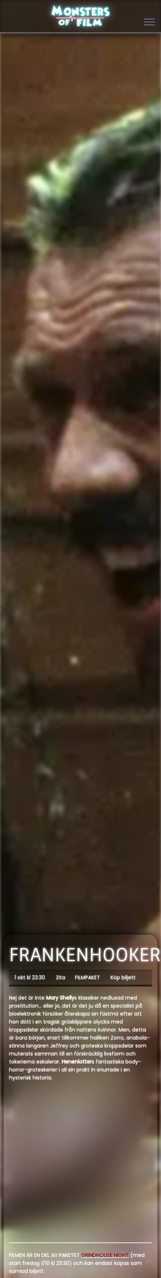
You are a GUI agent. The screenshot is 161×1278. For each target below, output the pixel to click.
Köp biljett (123, 977)
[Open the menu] (149, 22)
